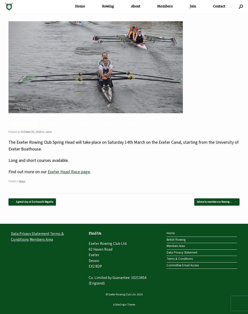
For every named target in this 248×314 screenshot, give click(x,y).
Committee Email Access (183, 265)
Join (193, 6)
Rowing (108, 6)
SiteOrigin (121, 305)
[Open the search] (241, 6)
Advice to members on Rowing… (217, 202)
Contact (219, 6)
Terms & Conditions (180, 259)
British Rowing (176, 240)
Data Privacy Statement (30, 233)
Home (80, 6)
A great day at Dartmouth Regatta (32, 202)
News (22, 181)
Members (165, 6)
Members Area (41, 239)
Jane (48, 132)
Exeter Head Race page (69, 172)
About (135, 6)
